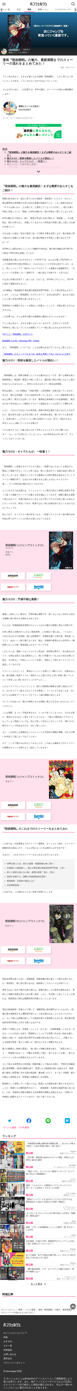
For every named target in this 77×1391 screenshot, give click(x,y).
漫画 (29, 9)
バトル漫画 (30, 1223)
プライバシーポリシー (14, 1277)
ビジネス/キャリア (63, 9)
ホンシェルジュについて (15, 1247)
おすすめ (7, 1255)
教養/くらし (43, 9)
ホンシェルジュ (8, 1223)
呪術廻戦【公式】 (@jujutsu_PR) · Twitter (20, 341)
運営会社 (7, 1272)
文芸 (19, 9)
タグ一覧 (7, 1259)
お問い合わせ (9, 1268)
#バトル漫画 (9, 1041)
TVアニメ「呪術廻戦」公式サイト (17, 334)
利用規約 (7, 1264)
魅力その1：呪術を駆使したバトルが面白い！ (30, 158)
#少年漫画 (24, 1041)
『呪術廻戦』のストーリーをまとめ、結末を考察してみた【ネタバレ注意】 (36, 354)
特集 (5, 1251)
